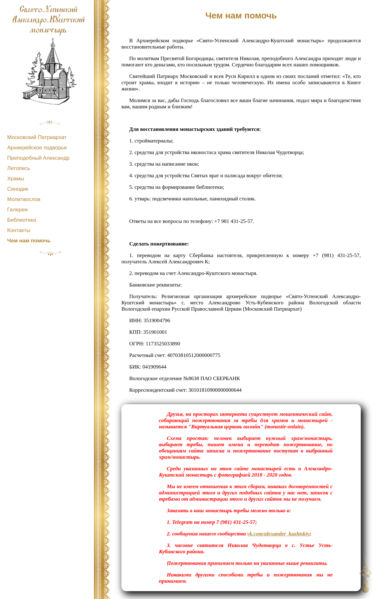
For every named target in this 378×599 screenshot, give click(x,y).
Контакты (18, 230)
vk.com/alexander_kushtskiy (278, 534)
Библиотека (21, 220)
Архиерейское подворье (37, 148)
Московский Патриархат (37, 137)
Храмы (15, 179)
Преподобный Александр (38, 158)
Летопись (18, 168)
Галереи (17, 210)
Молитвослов (23, 199)
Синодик (17, 189)
